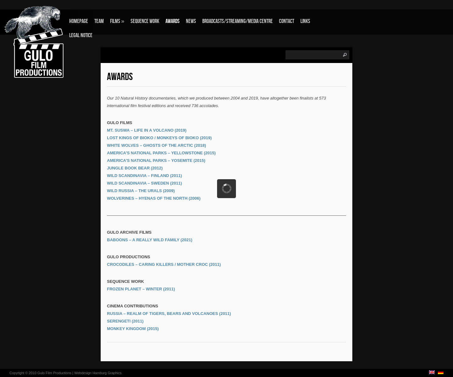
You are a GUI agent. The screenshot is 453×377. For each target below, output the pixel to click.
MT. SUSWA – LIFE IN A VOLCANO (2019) (147, 130)
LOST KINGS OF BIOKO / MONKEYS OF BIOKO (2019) (159, 137)
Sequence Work (145, 21)
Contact (286, 21)
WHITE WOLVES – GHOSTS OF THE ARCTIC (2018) (156, 145)
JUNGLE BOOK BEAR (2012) (135, 168)
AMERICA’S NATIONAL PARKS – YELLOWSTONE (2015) (161, 153)
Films (117, 21)
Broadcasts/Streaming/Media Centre (237, 21)
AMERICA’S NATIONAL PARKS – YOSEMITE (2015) (156, 160)
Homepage (78, 21)
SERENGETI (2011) (125, 321)
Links (305, 21)
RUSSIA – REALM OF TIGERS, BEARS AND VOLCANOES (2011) (169, 313)
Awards (172, 21)
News (191, 21)
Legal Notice (80, 35)
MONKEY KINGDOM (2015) (133, 328)
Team (99, 21)
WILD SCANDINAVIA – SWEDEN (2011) (144, 183)
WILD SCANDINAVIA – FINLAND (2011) (144, 175)
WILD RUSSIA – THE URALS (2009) (141, 190)
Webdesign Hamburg (90, 373)
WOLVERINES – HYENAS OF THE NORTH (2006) (153, 198)
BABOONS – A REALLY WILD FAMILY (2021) (149, 239)
